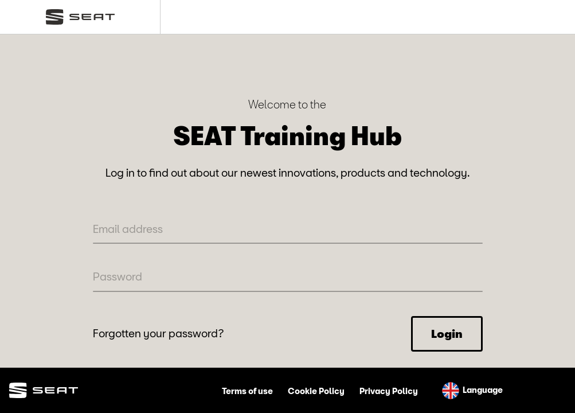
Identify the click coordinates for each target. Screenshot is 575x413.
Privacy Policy (388, 391)
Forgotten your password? (158, 333)
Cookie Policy (316, 391)
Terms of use (247, 391)
